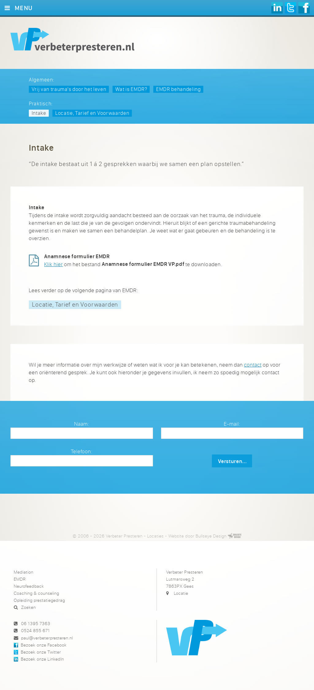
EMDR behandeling (178, 89)
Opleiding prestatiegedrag (39, 600)
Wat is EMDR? (131, 89)
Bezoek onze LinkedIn (42, 659)
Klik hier (53, 264)
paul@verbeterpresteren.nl (47, 638)
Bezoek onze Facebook (43, 645)
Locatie (181, 593)
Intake (39, 113)
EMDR (20, 579)
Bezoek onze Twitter (41, 652)
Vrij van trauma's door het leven (69, 89)
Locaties (155, 536)
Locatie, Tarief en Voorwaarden (92, 113)
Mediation (23, 572)
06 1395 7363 (35, 623)
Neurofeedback (29, 586)
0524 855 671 (35, 630)
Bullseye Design (211, 536)
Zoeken (28, 607)
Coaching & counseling (36, 593)
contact (253, 364)
